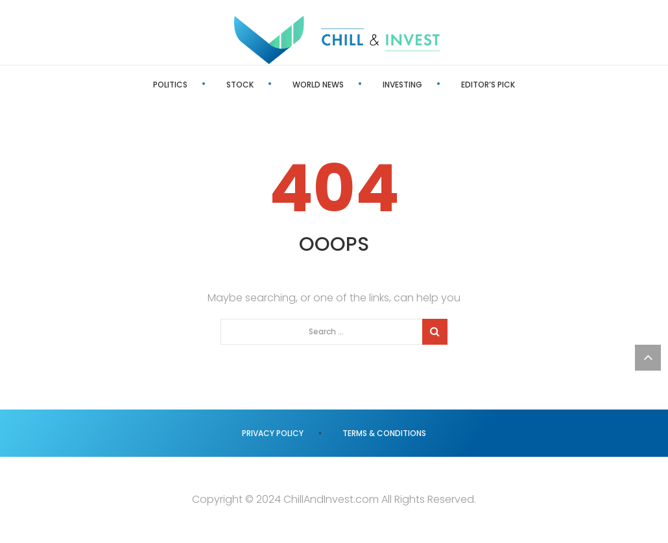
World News (318, 84)
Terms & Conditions (384, 433)
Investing (402, 84)
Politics (170, 84)
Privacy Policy (273, 433)
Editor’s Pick (488, 84)
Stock (240, 84)
